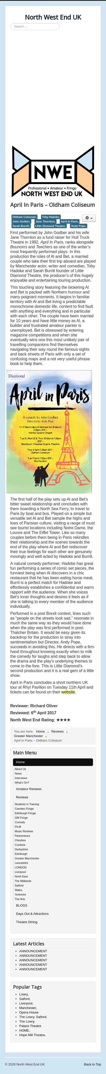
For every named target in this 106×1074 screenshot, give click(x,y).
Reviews (22, 797)
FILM (18, 826)
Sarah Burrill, (21, 225)
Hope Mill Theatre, (32, 1035)
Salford (19, 885)
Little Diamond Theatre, (50, 225)
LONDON (20, 867)
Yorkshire (20, 894)
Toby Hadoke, (51, 216)
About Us (20, 768)
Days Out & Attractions (32, 914)
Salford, (24, 999)
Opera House (28, 1012)
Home (20, 762)
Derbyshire (21, 849)
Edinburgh (21, 853)
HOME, (24, 1030)
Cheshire (20, 840)
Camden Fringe (24, 808)
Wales (18, 889)
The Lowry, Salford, (33, 1017)
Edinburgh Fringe (25, 813)
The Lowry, (27, 1021)
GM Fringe (21, 817)
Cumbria (20, 844)
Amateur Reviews (29, 789)
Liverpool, (26, 1003)
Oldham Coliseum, (24, 216)
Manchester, (28, 1008)
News (18, 773)
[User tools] (89, 218)
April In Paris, (69, 221)
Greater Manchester (27, 858)
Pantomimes (22, 835)
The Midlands (23, 880)
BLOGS (21, 905)
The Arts (20, 899)
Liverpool (20, 871)
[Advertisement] (53, 88)
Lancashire (21, 862)
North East (21, 876)
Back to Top (92, 1064)
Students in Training (27, 804)
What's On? (22, 782)
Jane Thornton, (45, 221)
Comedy (20, 822)
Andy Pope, (78, 225)
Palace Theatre (30, 1026)
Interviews (21, 778)
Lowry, (23, 994)
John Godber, (21, 221)
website (68, 692)
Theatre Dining (26, 922)
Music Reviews (24, 831)
